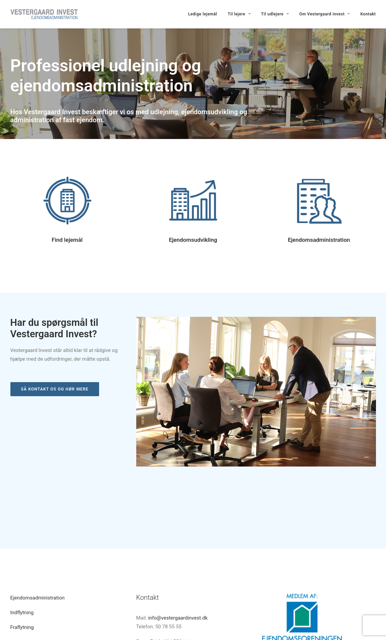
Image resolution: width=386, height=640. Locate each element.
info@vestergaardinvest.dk (178, 560)
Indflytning (22, 555)
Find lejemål (67, 239)
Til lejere (239, 14)
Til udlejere (275, 14)
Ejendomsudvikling (193, 239)
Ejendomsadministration (319, 239)
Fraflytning (22, 570)
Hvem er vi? (23, 599)
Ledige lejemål (202, 14)
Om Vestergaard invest (324, 14)
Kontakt (368, 14)
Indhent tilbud (25, 585)
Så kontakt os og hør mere (55, 389)
